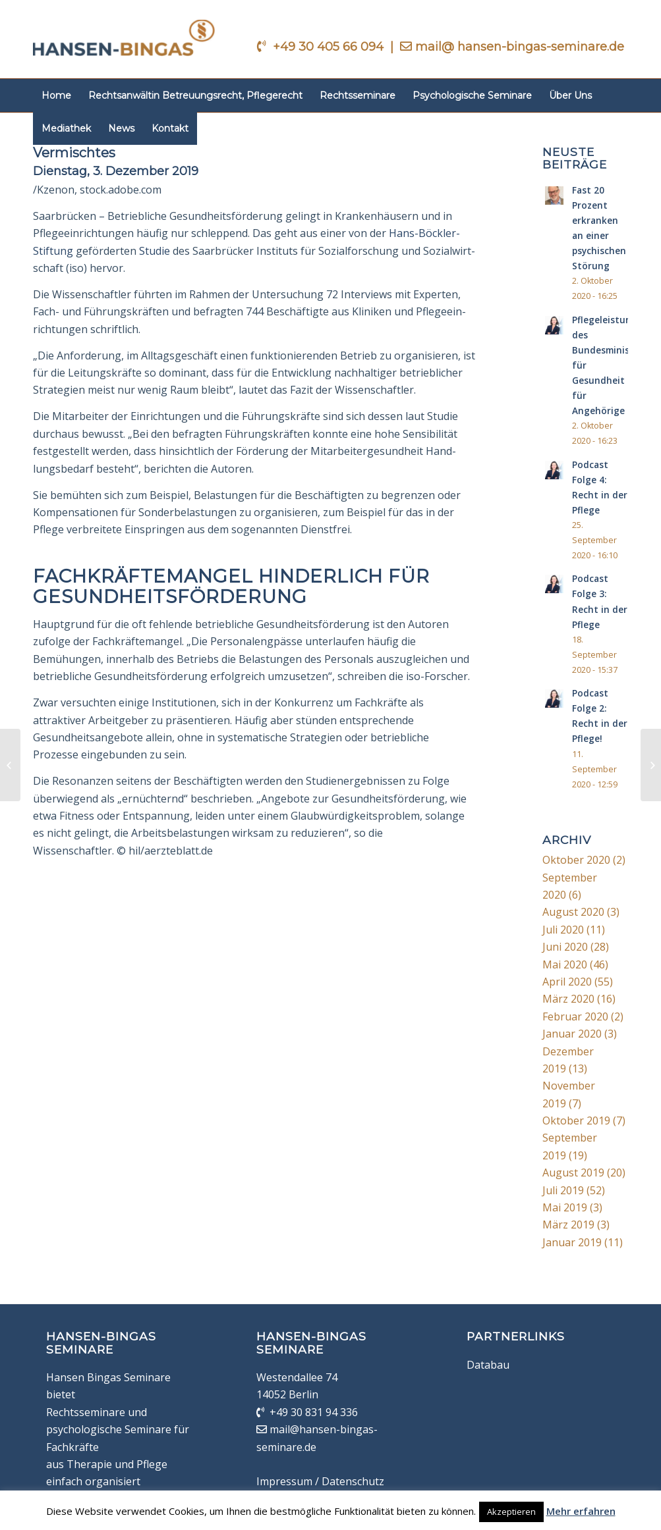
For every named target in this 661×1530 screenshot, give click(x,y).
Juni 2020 (565, 946)
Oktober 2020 (576, 860)
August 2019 (573, 1172)
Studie (154, 251)
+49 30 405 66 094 (330, 47)
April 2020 (567, 981)
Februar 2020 (575, 1016)
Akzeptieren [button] (511, 1511)
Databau (488, 1365)
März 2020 (568, 998)
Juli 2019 (563, 1190)
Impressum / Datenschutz (320, 1481)
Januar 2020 (572, 1033)
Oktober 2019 (576, 1120)
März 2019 (568, 1224)
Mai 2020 (564, 964)
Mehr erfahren (581, 1510)
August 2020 (573, 912)
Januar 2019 (572, 1242)
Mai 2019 (564, 1207)
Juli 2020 (563, 929)
